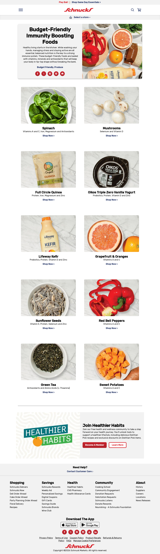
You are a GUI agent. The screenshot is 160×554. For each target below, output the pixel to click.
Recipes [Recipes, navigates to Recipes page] (13, 507)
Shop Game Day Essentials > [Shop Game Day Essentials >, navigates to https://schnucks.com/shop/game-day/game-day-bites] (86, 2)
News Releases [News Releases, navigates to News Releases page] (143, 500)
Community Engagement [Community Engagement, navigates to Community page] (107, 490)
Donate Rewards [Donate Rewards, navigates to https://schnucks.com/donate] (103, 504)
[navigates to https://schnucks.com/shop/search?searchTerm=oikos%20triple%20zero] (111, 169)
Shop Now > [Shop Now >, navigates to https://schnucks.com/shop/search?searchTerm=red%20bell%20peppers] (112, 328)
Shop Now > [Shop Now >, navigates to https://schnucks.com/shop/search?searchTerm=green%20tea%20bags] (48, 392)
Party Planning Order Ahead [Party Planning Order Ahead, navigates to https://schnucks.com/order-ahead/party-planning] (23, 500)
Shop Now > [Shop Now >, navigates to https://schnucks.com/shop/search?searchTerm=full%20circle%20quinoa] (48, 200)
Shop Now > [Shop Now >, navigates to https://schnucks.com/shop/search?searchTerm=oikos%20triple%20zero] (112, 200)
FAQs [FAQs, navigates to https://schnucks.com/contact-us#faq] (68, 540)
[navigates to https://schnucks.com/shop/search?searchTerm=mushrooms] (111, 105)
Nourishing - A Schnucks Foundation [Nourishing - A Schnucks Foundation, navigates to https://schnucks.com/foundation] (113, 507)
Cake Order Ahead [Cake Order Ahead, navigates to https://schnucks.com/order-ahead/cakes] (18, 497)
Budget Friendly (45, 67)
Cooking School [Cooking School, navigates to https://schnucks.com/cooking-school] (102, 487)
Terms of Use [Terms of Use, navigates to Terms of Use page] (61, 538)
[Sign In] (139, 10)
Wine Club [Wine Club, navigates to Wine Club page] (46, 510)
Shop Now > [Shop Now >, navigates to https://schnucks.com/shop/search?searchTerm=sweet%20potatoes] (112, 392)
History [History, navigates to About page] (139, 487)
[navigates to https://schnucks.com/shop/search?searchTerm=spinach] (48, 105)
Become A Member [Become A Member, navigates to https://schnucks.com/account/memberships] (94, 445)
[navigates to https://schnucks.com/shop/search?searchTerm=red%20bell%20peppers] (111, 297)
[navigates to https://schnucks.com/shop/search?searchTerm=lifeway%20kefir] (48, 233)
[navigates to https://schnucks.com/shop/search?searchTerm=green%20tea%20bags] (48, 362)
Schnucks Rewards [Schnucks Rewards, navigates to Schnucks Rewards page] (51, 487)
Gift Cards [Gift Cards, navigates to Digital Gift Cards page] (47, 500)
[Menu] (21, 10)
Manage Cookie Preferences (87, 540)
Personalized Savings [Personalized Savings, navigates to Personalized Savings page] (52, 494)
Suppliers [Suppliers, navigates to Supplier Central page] (140, 490)
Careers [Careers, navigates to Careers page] (139, 494)
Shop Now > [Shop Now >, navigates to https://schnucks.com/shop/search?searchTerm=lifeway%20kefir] (48, 264)
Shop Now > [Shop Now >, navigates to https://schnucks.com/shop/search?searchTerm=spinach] (48, 136)
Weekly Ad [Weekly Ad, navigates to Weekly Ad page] (47, 490)
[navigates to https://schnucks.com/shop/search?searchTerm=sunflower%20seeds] (48, 297)
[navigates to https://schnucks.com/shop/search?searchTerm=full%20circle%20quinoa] (48, 169)
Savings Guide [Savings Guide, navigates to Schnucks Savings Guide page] (49, 504)
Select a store (82, 17)
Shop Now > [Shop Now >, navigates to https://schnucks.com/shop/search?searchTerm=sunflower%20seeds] (48, 328)
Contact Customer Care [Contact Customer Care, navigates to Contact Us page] (80, 471)
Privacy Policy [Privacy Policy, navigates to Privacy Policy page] (46, 538)
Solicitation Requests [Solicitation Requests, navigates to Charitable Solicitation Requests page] (105, 497)
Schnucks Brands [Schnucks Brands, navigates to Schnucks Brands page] (50, 507)
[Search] (132, 10)
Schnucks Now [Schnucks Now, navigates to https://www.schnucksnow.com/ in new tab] (17, 490)
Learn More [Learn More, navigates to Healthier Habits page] (117, 445)
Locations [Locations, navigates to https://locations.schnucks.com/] (141, 497)
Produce (58, 67)
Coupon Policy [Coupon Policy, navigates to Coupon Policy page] (77, 538)
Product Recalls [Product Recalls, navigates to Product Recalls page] (93, 538)
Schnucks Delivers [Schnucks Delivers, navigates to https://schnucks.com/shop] (19, 487)
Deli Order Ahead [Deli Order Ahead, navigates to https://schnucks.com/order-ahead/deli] (18, 494)
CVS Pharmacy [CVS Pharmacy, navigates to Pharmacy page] (74, 490)
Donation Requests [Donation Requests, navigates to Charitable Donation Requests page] (104, 494)
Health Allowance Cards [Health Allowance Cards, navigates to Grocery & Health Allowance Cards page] (79, 494)
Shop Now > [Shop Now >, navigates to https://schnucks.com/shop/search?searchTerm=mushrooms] (112, 136)
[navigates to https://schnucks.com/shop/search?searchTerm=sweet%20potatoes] (111, 362)
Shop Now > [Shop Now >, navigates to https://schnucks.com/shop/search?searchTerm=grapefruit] (112, 264)
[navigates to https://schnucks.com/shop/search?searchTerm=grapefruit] (111, 233)
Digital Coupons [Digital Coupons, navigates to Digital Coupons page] (49, 497)
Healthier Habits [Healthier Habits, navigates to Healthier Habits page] (75, 487)
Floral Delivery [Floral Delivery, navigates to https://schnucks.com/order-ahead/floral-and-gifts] (17, 504)
